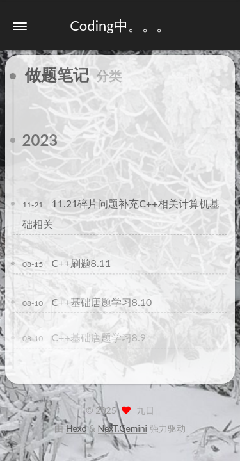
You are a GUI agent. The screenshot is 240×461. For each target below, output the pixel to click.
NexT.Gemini (122, 428)
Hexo (76, 428)
